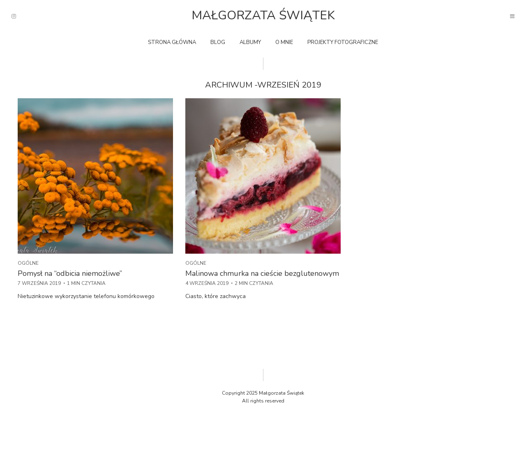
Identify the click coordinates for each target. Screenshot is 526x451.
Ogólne (28, 263)
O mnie (284, 42)
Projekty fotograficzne (342, 42)
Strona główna (172, 42)
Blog (217, 42)
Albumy (250, 42)
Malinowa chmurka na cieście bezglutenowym (262, 273)
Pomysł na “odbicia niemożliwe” (70, 273)
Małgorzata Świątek (263, 15)
